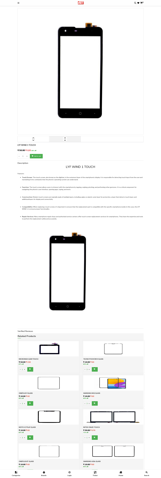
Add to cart (36, 156)
